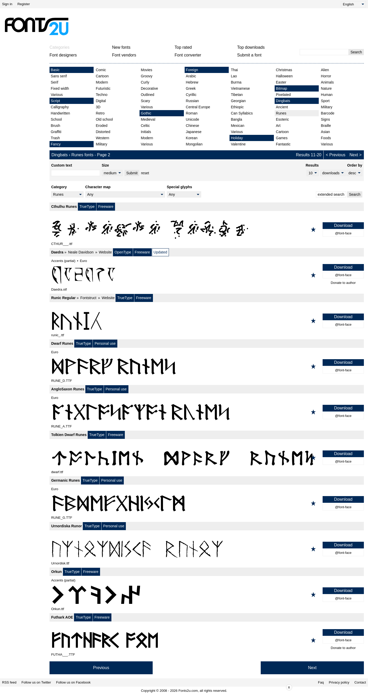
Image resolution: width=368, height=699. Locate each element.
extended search (331, 194)
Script (55, 101)
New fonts (121, 47)
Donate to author (343, 283)
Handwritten (60, 113)
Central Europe (198, 107)
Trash (55, 138)
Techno (101, 95)
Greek (191, 88)
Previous (337, 155)
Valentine (238, 144)
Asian (325, 132)
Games (282, 138)
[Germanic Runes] (207, 503)
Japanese (194, 132)
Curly (145, 82)
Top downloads (251, 47)
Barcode (327, 113)
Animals (327, 82)
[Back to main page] (36, 26)
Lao (234, 76)
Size (105, 165)
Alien (325, 70)
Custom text (61, 165)
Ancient (282, 107)
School (56, 119)
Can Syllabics (242, 113)
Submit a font (249, 55)
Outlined (147, 95)
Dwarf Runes (62, 343)
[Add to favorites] (313, 229)
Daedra (57, 252)
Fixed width (60, 88)
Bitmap (281, 88)
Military (101, 144)
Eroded (101, 126)
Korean (192, 138)
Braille (326, 126)
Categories (59, 47)
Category (59, 187)
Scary (145, 101)
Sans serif (59, 76)
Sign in (7, 4)
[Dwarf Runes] (207, 366)
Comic (101, 70)
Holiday (237, 138)
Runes (281, 113)
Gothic (146, 113)
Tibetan (237, 95)
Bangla (236, 119)
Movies (146, 70)
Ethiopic (237, 107)
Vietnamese (240, 88)
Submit (132, 173)
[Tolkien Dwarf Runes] (207, 457)
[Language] (353, 4)
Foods (326, 138)
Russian (192, 101)
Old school (104, 119)
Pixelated (283, 95)
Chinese (192, 126)
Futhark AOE (62, 617)
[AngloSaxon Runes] (207, 412)
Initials (146, 132)
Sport (325, 101)
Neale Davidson (81, 252)
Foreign (192, 70)
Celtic (145, 126)
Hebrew (192, 82)
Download (343, 225)
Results (312, 165)
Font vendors (124, 55)
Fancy (56, 144)
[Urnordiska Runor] (207, 549)
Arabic (191, 76)
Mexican (237, 126)
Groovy (146, 76)
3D (98, 107)
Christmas (284, 70)
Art (278, 126)
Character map (98, 187)
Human (326, 95)
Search (356, 52)
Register (23, 4)
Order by (354, 165)
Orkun (56, 572)
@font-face (343, 233)
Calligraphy (60, 107)
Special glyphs (179, 187)
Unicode (192, 119)
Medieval (148, 119)
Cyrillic (191, 95)
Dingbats (283, 101)
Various (57, 95)
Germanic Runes (65, 480)
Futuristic (103, 88)
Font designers (63, 55)
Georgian (238, 101)
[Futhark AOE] (207, 640)
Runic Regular (63, 298)
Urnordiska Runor (66, 526)
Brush (55, 126)
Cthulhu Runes (64, 206)
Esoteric (282, 119)
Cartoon (102, 76)
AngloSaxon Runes (67, 389)
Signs (325, 119)
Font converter (188, 55)
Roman (192, 113)
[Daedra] (207, 275)
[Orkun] (207, 594)
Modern (102, 82)
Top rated (183, 47)
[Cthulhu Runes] (207, 229)
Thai (234, 70)
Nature (326, 88)
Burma (236, 82)
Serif (54, 82)
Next (353, 155)
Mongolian (194, 144)
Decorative (149, 88)
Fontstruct (88, 298)
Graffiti (56, 132)
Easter (281, 82)
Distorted (103, 132)
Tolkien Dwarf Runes (68, 435)
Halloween (284, 76)
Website (105, 252)
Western (102, 138)
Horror (326, 76)
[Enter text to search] (324, 52)
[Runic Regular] (207, 320)
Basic (55, 70)
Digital (101, 101)
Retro (100, 113)
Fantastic (283, 144)
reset (145, 173)
